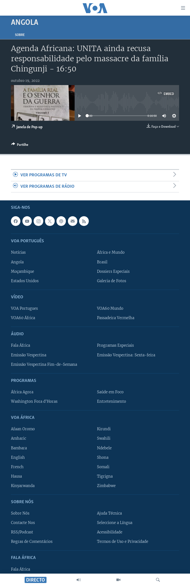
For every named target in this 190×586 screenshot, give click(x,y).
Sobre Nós (20, 513)
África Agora (22, 392)
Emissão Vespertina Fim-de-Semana (44, 364)
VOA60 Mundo (110, 308)
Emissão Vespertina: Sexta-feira (126, 355)
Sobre (20, 35)
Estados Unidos (25, 281)
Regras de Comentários (31, 541)
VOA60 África (23, 318)
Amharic (18, 438)
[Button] (19, 145)
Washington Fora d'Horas (34, 401)
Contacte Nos (23, 523)
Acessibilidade (109, 532)
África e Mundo (111, 252)
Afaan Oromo (23, 429)
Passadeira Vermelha (115, 318)
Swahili (103, 438)
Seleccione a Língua (114, 523)
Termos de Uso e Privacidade (122, 541)
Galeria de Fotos (111, 281)
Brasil (102, 262)
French (17, 467)
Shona (102, 457)
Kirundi (104, 429)
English (18, 457)
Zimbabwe (106, 486)
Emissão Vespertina (28, 355)
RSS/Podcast (22, 532)
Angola (17, 262)
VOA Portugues (24, 308)
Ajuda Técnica (109, 513)
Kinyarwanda (23, 486)
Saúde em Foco (110, 392)
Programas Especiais (115, 345)
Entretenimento (111, 401)
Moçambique (22, 271)
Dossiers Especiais (113, 271)
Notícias (18, 252)
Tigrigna (105, 476)
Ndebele (104, 448)
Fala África (20, 345)
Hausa (16, 476)
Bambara (19, 448)
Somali (103, 467)
